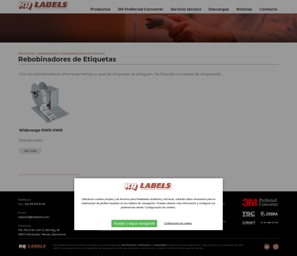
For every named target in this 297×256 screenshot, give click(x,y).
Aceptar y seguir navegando (134, 223)
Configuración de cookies (178, 223)
